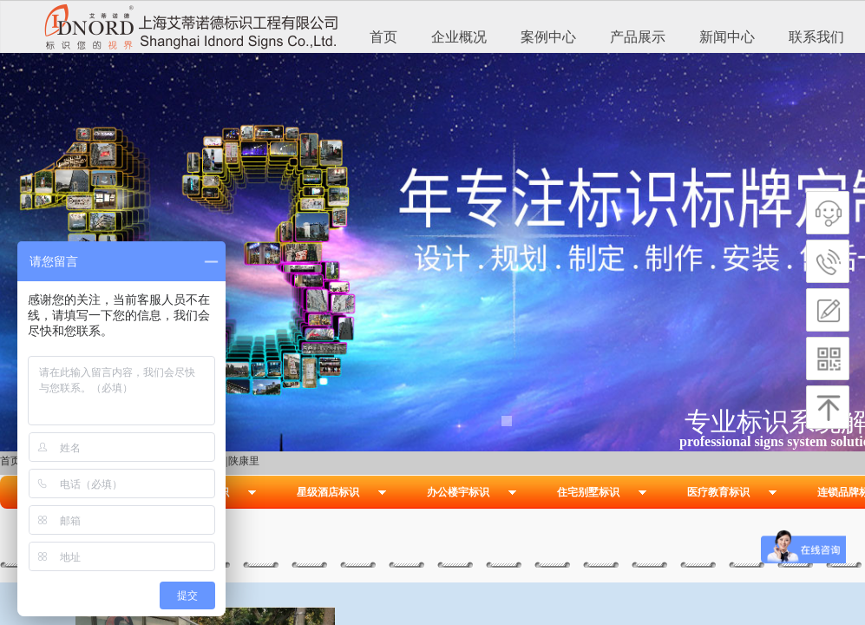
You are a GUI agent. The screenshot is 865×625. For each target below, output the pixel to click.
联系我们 (816, 37)
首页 (383, 37)
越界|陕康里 (232, 461)
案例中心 (548, 37)
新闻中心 (727, 37)
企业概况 (459, 37)
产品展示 (637, 37)
